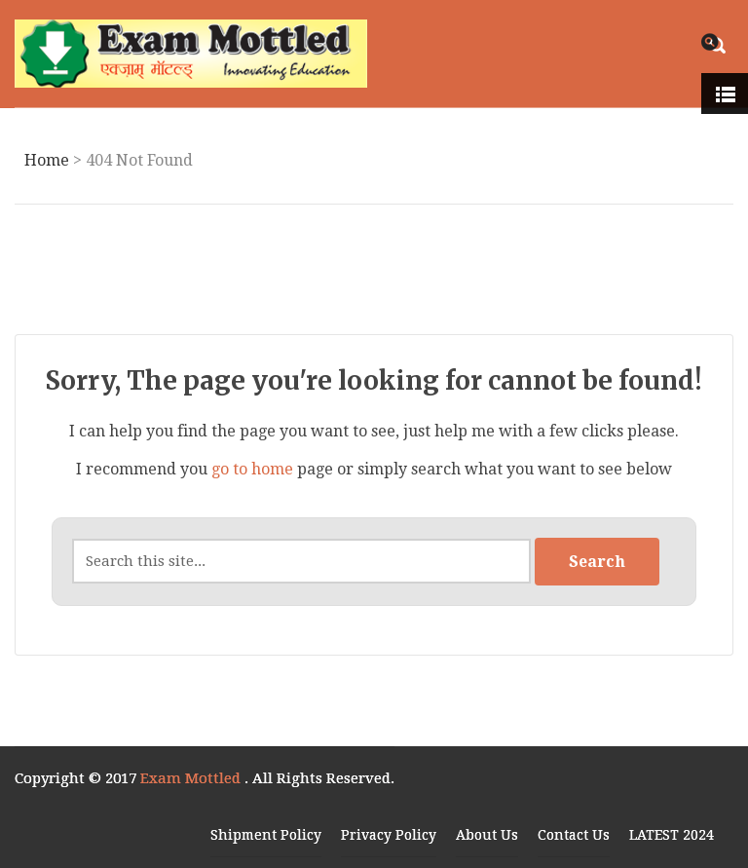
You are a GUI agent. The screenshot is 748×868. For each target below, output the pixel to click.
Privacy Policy (388, 835)
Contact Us (574, 835)
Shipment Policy (265, 835)
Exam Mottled (192, 778)
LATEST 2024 (671, 835)
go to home (252, 469)
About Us (487, 835)
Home (46, 160)
